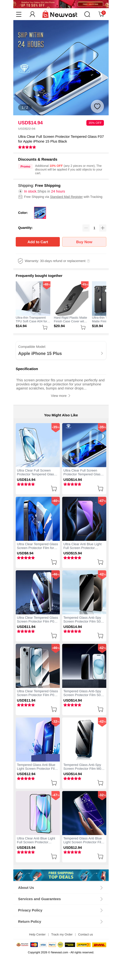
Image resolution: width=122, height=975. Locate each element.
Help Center (37, 934)
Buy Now (84, 242)
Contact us (85, 934)
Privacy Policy (30, 910)
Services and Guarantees (39, 899)
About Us (26, 888)
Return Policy (29, 921)
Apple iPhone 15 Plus (40, 353)
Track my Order (62, 934)
